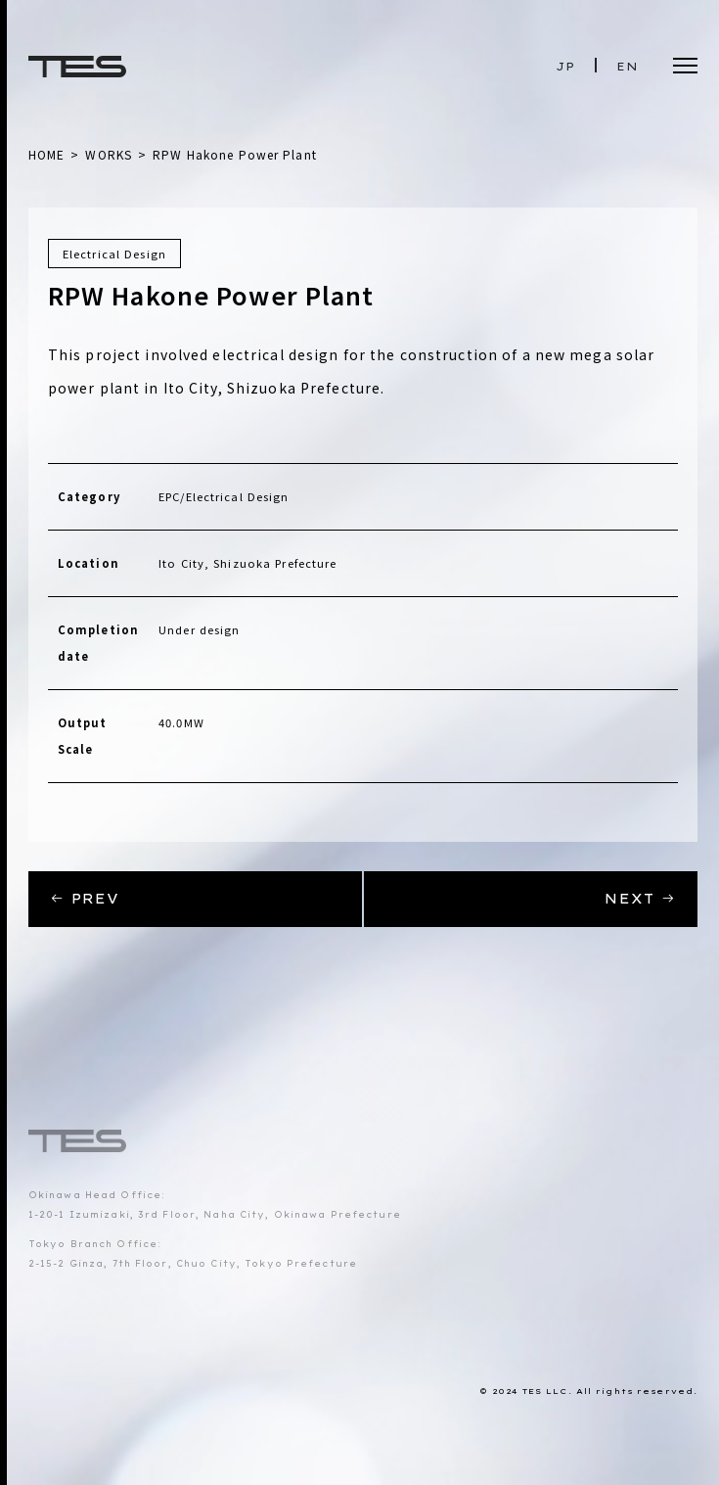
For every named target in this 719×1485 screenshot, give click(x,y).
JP (565, 66)
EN (627, 66)
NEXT (640, 898)
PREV (85, 898)
